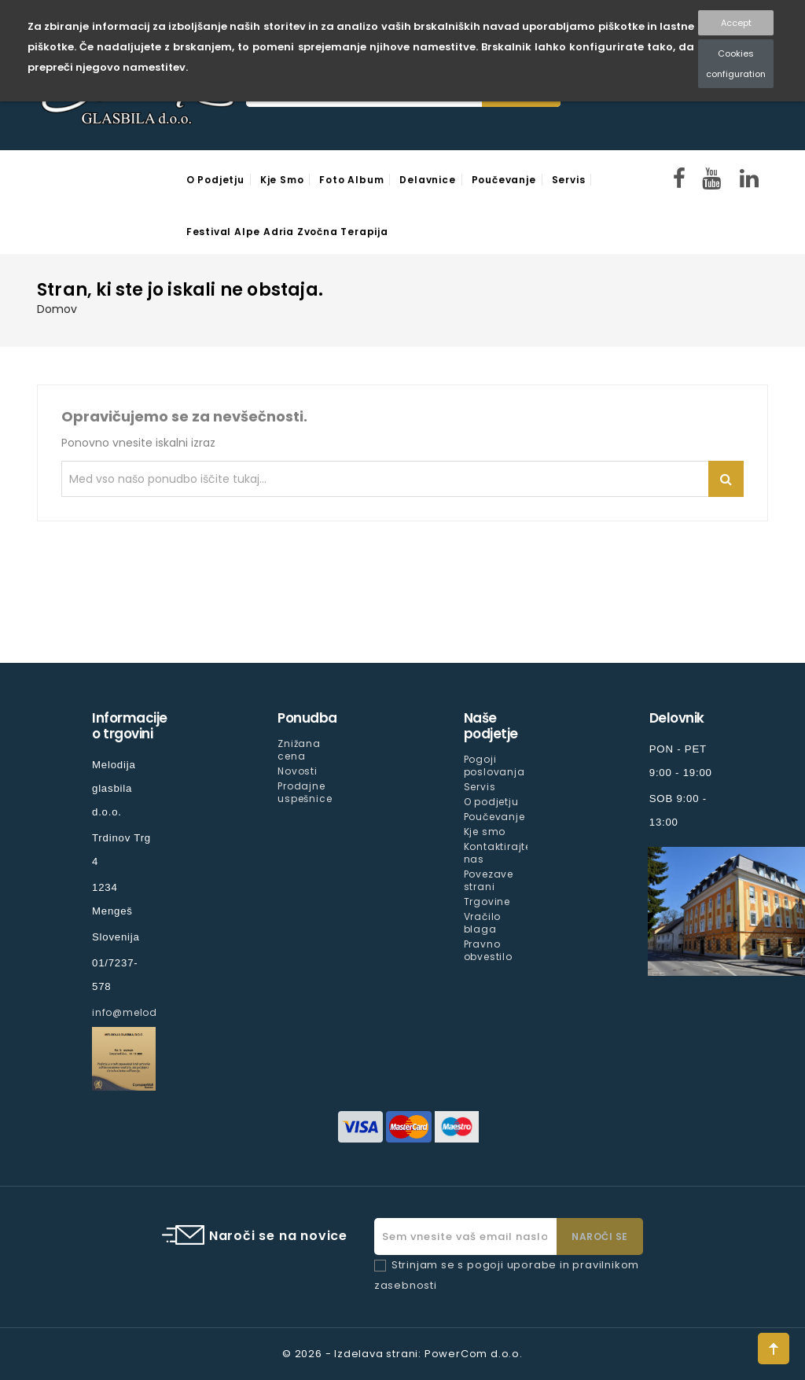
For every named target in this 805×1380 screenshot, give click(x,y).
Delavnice (427, 179)
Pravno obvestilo (488, 950)
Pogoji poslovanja (494, 765)
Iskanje (726, 479)
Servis (569, 179)
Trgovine (487, 901)
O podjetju (215, 179)
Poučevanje (504, 179)
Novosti (298, 771)
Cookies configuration (736, 63)
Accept (736, 23)
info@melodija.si (137, 1012)
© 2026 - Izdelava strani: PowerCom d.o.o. (402, 1353)
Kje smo (282, 179)
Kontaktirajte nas (497, 853)
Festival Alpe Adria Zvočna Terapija (287, 231)
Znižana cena (299, 750)
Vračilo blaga (483, 923)
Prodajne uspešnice (305, 792)
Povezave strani (488, 880)
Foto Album (351, 179)
